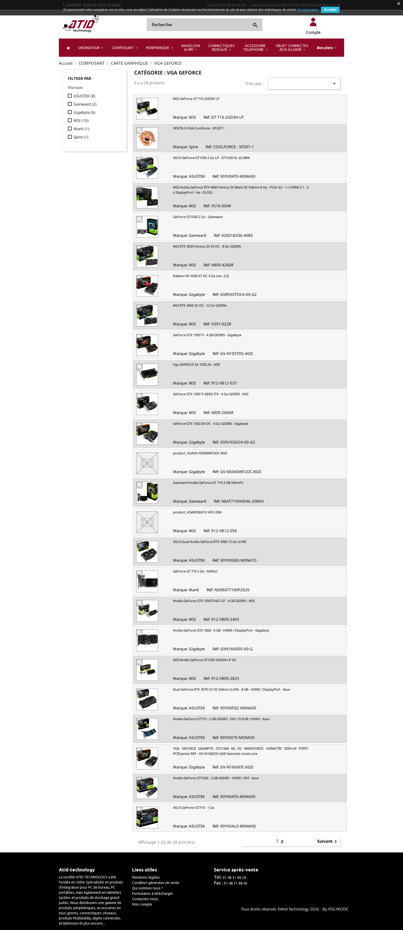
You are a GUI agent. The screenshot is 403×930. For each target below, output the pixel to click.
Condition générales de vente (155, 883)
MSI (81, 120)
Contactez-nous (145, 899)
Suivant (328, 842)
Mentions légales (146, 877)
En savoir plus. (308, 10)
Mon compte (142, 904)
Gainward (85, 104)
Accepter (330, 10)
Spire (81, 136)
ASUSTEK (84, 95)
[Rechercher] (204, 24)
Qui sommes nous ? (147, 888)
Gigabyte (84, 112)
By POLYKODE (335, 909)
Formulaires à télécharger (152, 893)
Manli (81, 128)
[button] (90, 48)
